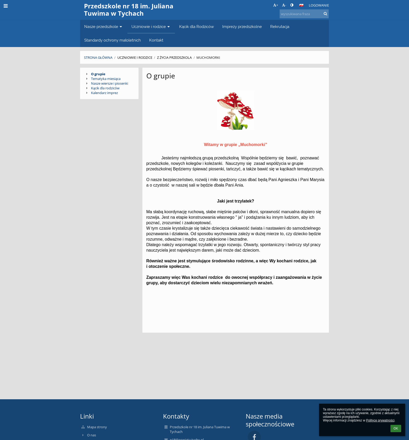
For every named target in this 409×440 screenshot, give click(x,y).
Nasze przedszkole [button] (103, 26)
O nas (91, 435)
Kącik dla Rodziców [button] (196, 26)
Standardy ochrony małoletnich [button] (112, 40)
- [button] (284, 5)
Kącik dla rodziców (105, 88)
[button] (301, 5)
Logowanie (319, 5)
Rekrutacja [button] (279, 26)
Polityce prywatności (380, 420)
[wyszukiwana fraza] (304, 14)
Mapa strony (97, 427)
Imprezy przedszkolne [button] (242, 26)
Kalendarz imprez (104, 92)
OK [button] (396, 428)
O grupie (98, 74)
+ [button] (275, 5)
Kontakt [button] (156, 40)
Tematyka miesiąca (106, 78)
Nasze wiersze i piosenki (109, 83)
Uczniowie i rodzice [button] (151, 26)
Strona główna (98, 57)
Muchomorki (208, 57)
